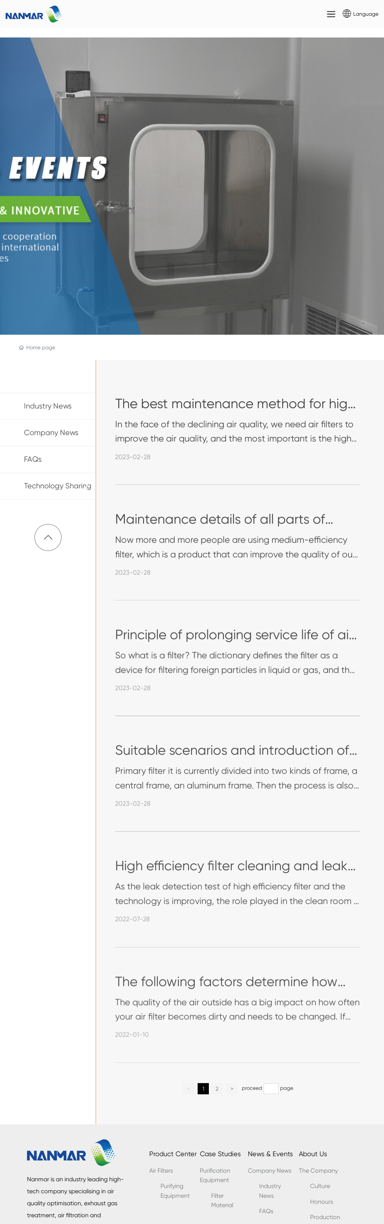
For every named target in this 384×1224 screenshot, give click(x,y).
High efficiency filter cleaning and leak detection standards (231, 876)
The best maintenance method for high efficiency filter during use (235, 413)
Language (365, 14)
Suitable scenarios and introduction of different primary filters (232, 761)
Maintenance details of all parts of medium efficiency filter (220, 529)
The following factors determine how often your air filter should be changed (232, 992)
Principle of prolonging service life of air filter (234, 645)
